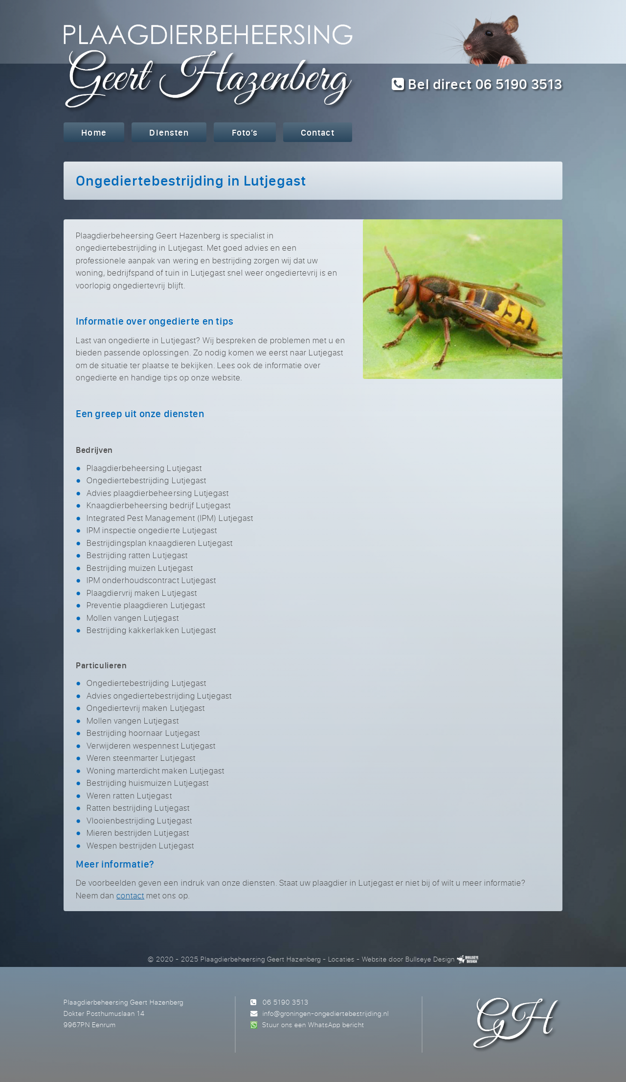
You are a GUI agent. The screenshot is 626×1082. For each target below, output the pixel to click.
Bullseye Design (430, 959)
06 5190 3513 (286, 1002)
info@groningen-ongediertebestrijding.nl (326, 1013)
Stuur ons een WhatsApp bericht (313, 1024)
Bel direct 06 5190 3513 (477, 84)
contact (130, 895)
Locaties (341, 959)
